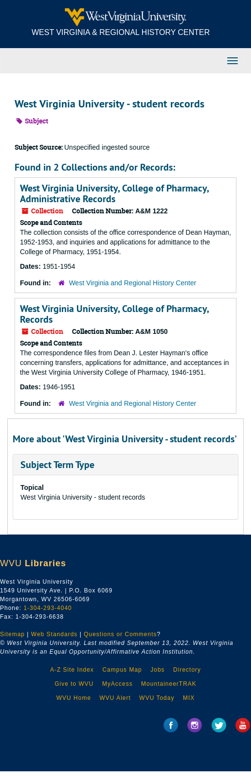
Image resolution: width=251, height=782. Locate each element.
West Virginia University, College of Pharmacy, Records (114, 314)
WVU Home (73, 698)
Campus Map (122, 669)
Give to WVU (73, 683)
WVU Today (156, 698)
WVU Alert (115, 698)
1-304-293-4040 (47, 608)
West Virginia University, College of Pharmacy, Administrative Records (114, 193)
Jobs (157, 669)
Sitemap (12, 634)
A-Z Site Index (72, 669)
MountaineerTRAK (169, 683)
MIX (189, 698)
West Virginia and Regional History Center (133, 283)
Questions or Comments (120, 634)
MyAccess (117, 683)
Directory (187, 669)
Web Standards (54, 634)
